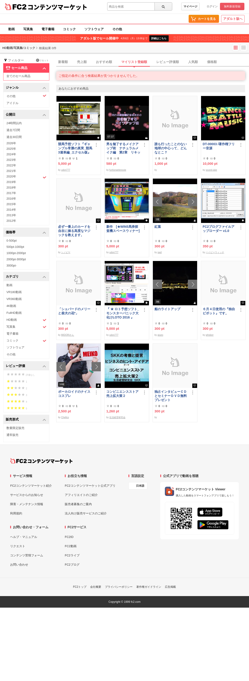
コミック (69, 29)
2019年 (11, 182)
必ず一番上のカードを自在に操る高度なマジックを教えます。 (74, 231)
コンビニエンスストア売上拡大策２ (122, 394)
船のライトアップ (167, 309)
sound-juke (211, 170)
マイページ (190, 6)
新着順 (63, 62)
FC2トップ (80, 586)
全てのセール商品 (18, 76)
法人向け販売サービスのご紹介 (86, 513)
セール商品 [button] (26, 68)
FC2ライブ (72, 555)
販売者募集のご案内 (78, 504)
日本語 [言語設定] (140, 485)
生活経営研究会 (117, 417)
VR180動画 (14, 292)
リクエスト (17, 546)
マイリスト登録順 (134, 62)
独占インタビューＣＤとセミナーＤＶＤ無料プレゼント (170, 396)
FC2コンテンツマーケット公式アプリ (90, 485)
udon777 (65, 170)
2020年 (26, 177)
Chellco (65, 417)
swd (159, 252)
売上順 (82, 62)
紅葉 (157, 226)
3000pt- (11, 265)
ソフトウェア (94, 29)
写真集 (28, 29)
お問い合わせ (19, 564)
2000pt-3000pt (16, 259)
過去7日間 (13, 130)
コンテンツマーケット (57, 7)
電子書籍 (48, 29)
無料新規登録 (232, 6)
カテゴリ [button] (26, 277)
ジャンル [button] (26, 88)
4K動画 (11, 306)
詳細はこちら (158, 38)
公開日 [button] (26, 115)
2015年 (11, 204)
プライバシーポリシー (119, 586)
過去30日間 (14, 137)
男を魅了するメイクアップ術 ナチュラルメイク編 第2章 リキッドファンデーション (123, 148)
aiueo (160, 335)
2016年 (11, 198)
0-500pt (11, 240)
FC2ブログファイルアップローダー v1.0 (218, 229)
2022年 (11, 165)
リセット (42, 60)
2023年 (11, 160)
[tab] (152, 62)
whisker (209, 335)
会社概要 (95, 586)
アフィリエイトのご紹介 (81, 495)
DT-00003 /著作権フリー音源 (219, 146)
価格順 (212, 62)
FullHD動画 (14, 313)
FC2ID (69, 537)
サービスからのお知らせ (26, 495)
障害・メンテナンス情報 (26, 504)
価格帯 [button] (26, 232)
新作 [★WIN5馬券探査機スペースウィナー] (123, 229)
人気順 (193, 62)
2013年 (11, 215)
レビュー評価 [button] (26, 366)
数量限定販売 (15, 428)
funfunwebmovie (117, 170)
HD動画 (26, 320)
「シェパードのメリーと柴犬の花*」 (74, 311)
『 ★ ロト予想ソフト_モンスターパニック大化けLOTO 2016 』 (122, 313)
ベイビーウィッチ (215, 252)
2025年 (11, 148)
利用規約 (16, 513)
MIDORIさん (67, 335)
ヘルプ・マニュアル (23, 537)
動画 (11, 29)
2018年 (11, 187)
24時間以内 (14, 123)
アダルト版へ (233, 19)
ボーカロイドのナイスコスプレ (74, 394)
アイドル (12, 103)
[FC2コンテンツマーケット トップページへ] (41, 461)
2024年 (11, 154)
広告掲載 (170, 586)
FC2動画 (71, 546)
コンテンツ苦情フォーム (26, 555)
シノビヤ (65, 252)
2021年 (11, 171)
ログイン (212, 6)
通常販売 (12, 435)
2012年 (11, 220)
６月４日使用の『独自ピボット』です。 (219, 311)
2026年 (11, 143)
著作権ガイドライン (148, 586)
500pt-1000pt (15, 247)
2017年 (11, 193)
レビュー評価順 (167, 62)
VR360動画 (14, 299)
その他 (117, 29)
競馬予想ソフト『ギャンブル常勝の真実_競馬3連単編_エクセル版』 (75, 148)
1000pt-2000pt (16, 253)
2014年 (11, 209)
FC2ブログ (72, 564)
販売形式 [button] (26, 419)
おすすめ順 (104, 62)
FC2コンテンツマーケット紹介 (31, 485)
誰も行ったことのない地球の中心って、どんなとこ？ (170, 148)
